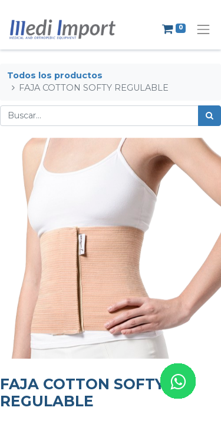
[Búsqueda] (209, 115)
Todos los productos (55, 75)
